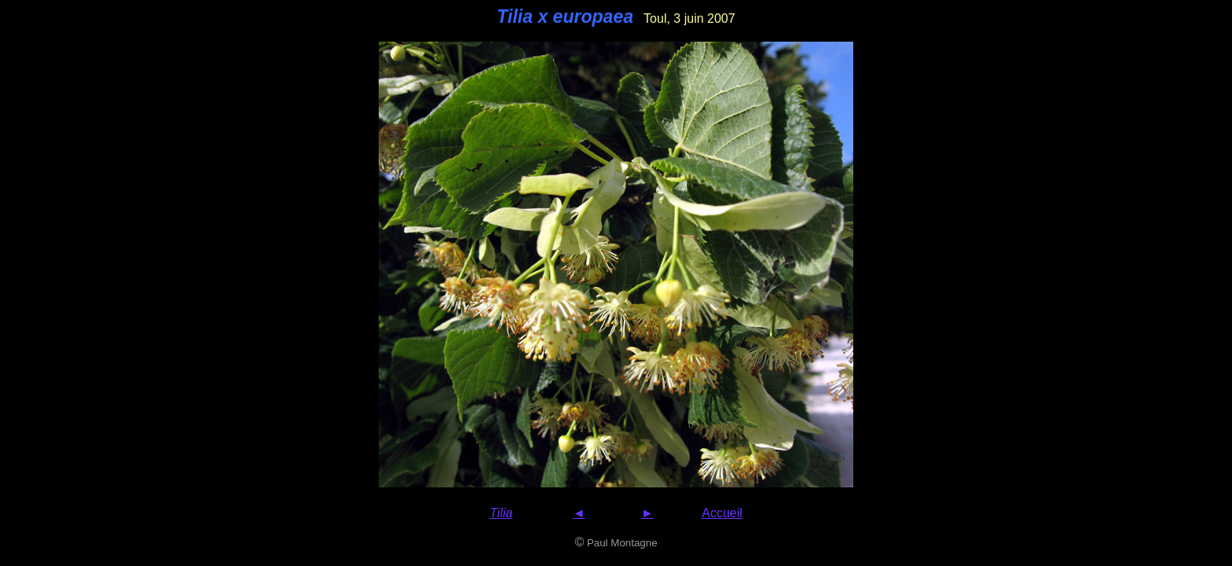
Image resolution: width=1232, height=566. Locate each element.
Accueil (722, 513)
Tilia (501, 513)
